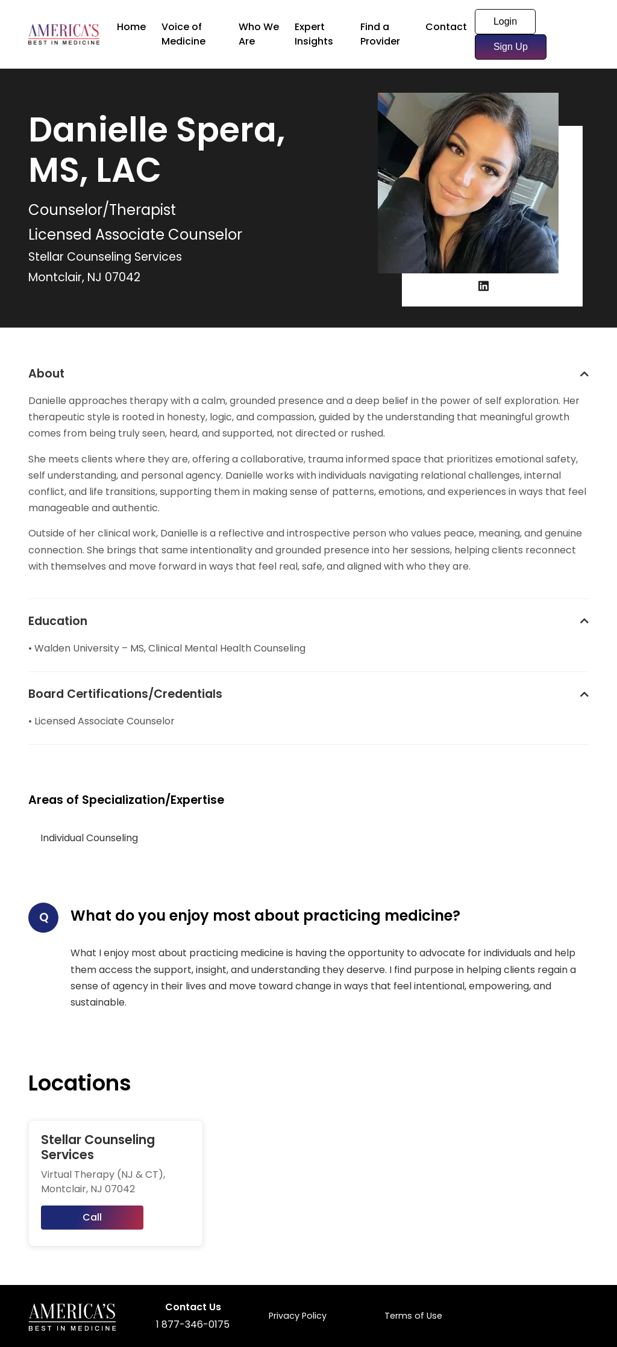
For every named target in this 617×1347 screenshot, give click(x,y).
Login (505, 21)
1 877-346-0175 (193, 1324)
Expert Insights (314, 34)
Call (92, 1217)
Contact (446, 27)
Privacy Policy (298, 1316)
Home (131, 27)
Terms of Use (413, 1316)
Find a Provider (380, 34)
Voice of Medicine (183, 34)
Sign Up (510, 47)
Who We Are (259, 34)
